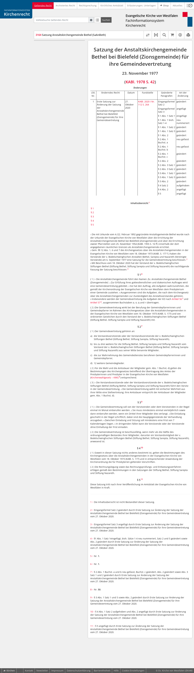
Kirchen (9, 670)
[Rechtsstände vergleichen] (148, 35)
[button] (156, 35)
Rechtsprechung (88, 5)
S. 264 (146, 104)
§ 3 (43, 54)
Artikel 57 (95, 302)
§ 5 (43, 63)
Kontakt (29, 670)
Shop (164, 5)
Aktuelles (177, 5)
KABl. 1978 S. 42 (140, 81)
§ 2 (43, 49)
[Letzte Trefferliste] (97, 20)
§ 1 (43, 45)
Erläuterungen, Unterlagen (141, 5)
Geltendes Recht (43, 5)
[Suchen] (106, 20)
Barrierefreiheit (102, 670)
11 (92, 625)
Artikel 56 (177, 299)
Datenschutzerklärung (78, 670)
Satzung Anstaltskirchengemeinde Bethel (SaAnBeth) (71, 35)
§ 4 (43, 59)
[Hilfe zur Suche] (91, 20)
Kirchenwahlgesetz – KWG (105, 377)
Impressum (57, 670)
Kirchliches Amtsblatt (111, 5)
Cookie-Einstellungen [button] (133, 670)
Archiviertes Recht (65, 5)
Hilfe (116, 670)
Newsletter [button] (42, 670)
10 (92, 611)
